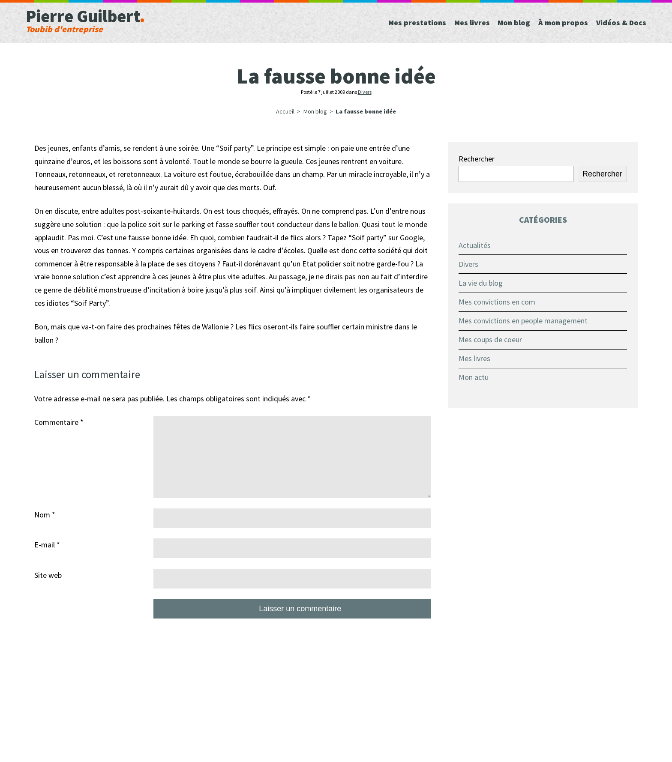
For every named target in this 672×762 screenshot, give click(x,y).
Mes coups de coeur (490, 339)
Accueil (285, 111)
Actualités (475, 245)
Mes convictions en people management (523, 321)
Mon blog (315, 111)
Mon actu (474, 377)
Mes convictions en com (497, 302)
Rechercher (477, 159)
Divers (365, 92)
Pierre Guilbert (129, 19)
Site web (48, 575)
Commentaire (59, 422)
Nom (44, 515)
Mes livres (474, 358)
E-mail (47, 545)
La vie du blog (481, 283)
